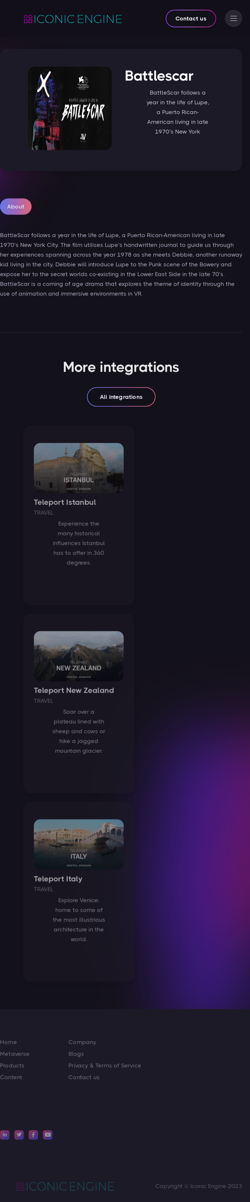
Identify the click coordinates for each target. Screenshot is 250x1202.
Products (12, 1065)
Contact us (190, 18)
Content (11, 1077)
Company (82, 1042)
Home (8, 1042)
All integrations (121, 398)
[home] (65, 18)
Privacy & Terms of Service (104, 1065)
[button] (233, 18)
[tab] (16, 208)
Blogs (76, 1054)
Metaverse (15, 1054)
